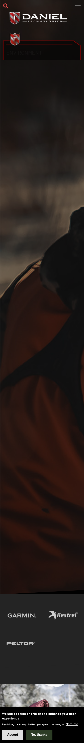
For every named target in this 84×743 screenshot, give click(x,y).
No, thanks (39, 734)
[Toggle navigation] (77, 7)
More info (72, 724)
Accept (12, 734)
